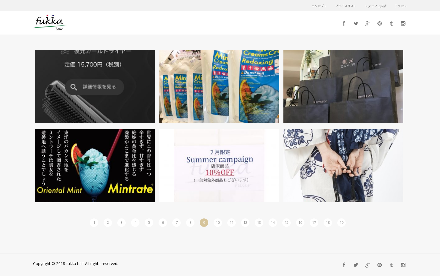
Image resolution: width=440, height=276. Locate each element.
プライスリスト (346, 6)
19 (341, 222)
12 (245, 222)
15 (286, 222)
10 (218, 222)
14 (273, 222)
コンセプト (319, 6)
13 (259, 222)
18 (328, 222)
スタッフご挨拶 (375, 6)
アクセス (401, 6)
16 (300, 222)
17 (314, 222)
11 (231, 222)
